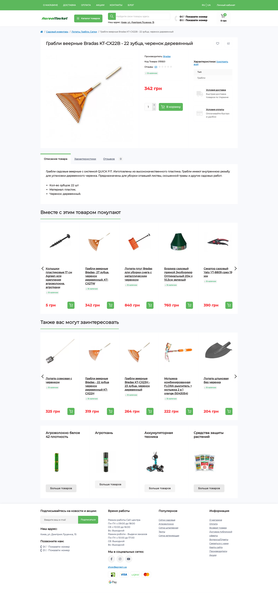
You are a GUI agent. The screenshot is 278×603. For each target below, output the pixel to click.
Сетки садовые (167, 520)
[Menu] (88, 18)
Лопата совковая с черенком (59, 380)
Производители (218, 551)
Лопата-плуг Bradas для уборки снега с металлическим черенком (138, 274)
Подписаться (88, 519)
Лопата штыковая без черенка (216, 380)
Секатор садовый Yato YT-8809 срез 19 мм (218, 272)
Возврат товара (218, 527)
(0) (155, 67)
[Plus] (154, 105)
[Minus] (154, 109)
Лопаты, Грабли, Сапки (84, 31)
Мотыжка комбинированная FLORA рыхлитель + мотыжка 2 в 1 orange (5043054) (178, 386)
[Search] (112, 16)
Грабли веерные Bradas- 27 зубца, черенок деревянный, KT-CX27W (97, 276)
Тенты (162, 531)
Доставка (69, 5)
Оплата (86, 5)
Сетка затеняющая (169, 535)
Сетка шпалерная (168, 527)
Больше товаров (61, 488)
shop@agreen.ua (117, 567)
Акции (100, 5)
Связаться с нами (219, 543)
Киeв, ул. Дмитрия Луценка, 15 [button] (137, 22)
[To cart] (71, 305)
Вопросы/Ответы (218, 539)
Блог (131, 5)
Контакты (116, 5)
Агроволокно (166, 524)
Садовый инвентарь (57, 31)
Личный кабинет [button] (226, 5)
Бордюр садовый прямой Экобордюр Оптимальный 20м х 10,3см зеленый (178, 274)
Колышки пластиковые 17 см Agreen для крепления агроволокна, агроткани (59, 278)
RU (203, 5)
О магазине (50, 5)
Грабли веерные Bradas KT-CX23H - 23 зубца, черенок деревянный (137, 384)
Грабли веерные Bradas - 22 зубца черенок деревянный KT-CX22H (97, 386)
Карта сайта (216, 547)
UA (209, 5)
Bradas (167, 56)
